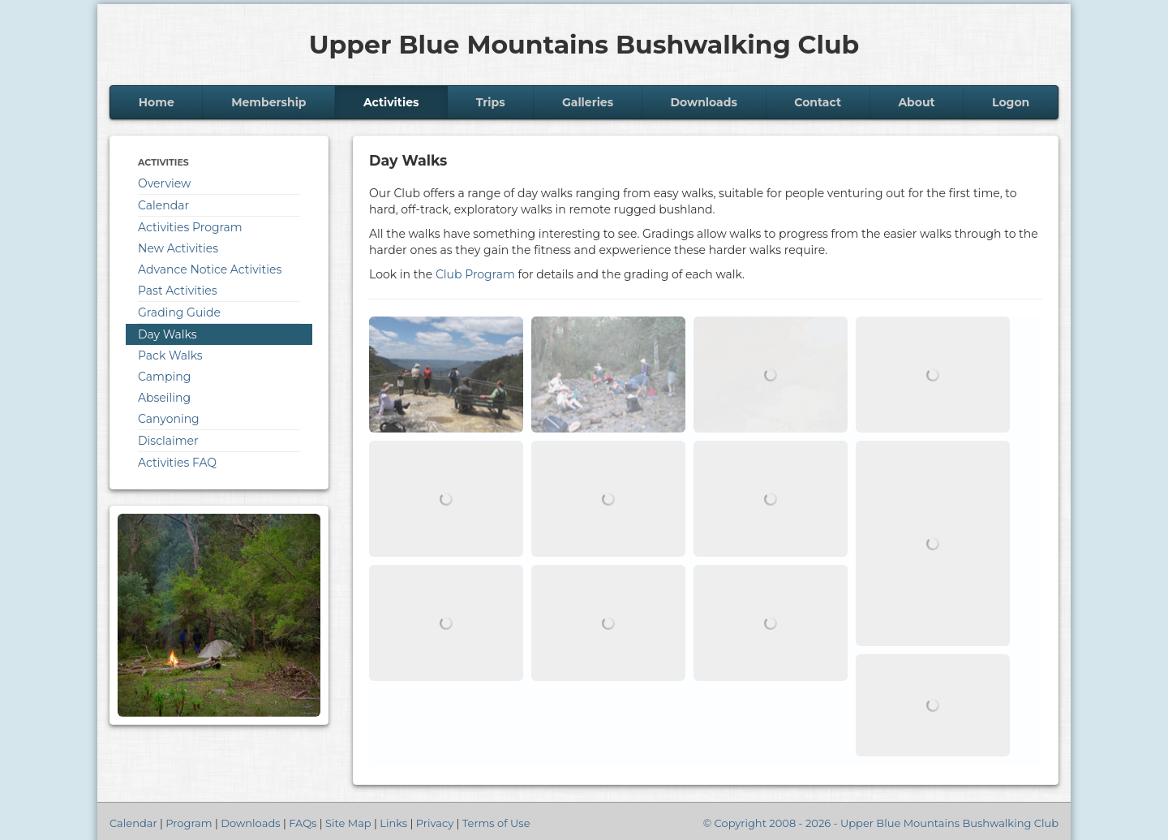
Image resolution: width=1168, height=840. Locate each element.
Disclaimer (168, 440)
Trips (490, 102)
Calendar (163, 205)
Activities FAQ (177, 462)
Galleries (587, 102)
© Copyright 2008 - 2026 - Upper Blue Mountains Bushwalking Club (880, 822)
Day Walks (167, 334)
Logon (1010, 102)
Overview (164, 183)
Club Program (475, 274)
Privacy (434, 822)
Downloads (704, 102)
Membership (268, 102)
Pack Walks (170, 355)
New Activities (178, 248)
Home (156, 102)
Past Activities (177, 290)
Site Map (348, 822)
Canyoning (169, 418)
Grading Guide (179, 312)
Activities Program (190, 227)
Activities (391, 102)
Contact (817, 102)
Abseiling (164, 397)
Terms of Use (496, 822)
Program (188, 822)
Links (393, 822)
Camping (164, 376)
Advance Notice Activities (209, 269)
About (916, 102)
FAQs (302, 822)
